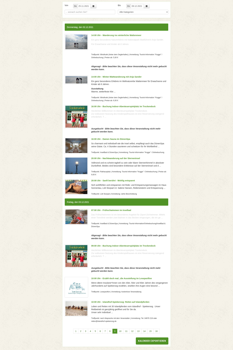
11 (126, 331)
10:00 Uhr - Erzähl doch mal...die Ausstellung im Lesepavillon (121, 278)
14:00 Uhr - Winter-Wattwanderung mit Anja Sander (116, 77)
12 (132, 331)
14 (144, 331)
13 (138, 331)
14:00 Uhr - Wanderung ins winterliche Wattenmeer (116, 35)
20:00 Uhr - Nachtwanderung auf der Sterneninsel (115, 158)
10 (120, 331)
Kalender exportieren (152, 340)
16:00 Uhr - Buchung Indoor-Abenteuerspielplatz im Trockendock (123, 106)
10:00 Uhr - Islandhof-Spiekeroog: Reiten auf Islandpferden (120, 302)
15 (150, 331)
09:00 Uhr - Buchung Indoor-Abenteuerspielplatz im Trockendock (123, 246)
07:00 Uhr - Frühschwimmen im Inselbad (111, 210)
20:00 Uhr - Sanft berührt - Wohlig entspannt (113, 180)
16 (156, 331)
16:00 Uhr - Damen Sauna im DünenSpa (110, 139)
